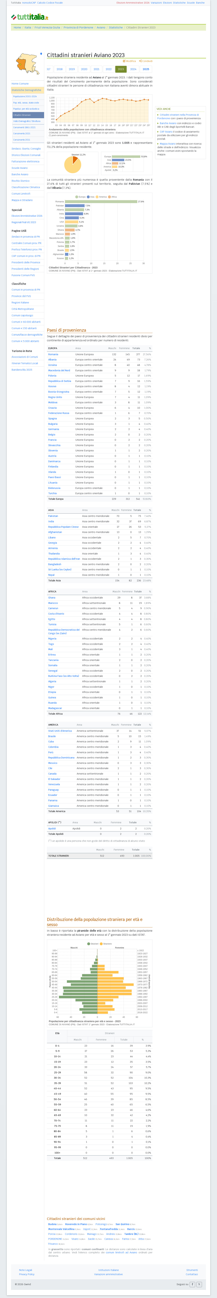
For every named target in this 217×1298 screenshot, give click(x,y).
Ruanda (52, 702)
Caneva (112, 1238)
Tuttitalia (16, 2)
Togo (51, 644)
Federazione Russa (58, 413)
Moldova (52, 402)
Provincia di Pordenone (78, 27)
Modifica (129, 61)
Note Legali (25, 1270)
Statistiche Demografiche (26, 90)
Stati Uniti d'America (60, 730)
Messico (52, 763)
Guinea (52, 697)
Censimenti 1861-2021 (24, 127)
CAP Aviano (166, 131)
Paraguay (53, 789)
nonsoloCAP (29, 2)
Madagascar (55, 708)
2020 (84, 69)
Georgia (52, 542)
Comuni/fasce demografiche (27, 334)
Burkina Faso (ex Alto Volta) (63, 676)
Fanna (129, 1238)
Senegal (52, 670)
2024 (133, 69)
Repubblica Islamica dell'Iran (64, 558)
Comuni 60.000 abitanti (26, 321)
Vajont (90, 1229)
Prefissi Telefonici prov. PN (27, 249)
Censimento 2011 (21, 139)
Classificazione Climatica (26, 187)
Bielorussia (54, 488)
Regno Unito (55, 397)
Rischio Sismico (20, 180)
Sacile (95, 1238)
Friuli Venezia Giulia (47, 27)
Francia (52, 439)
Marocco (53, 603)
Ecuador (52, 795)
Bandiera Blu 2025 (22, 369)
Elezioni (167, 2)
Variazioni (156, 2)
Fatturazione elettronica (25, 161)
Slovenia (53, 450)
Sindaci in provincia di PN (26, 236)
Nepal (51, 574)
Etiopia (52, 692)
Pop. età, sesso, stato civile (26, 102)
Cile (50, 768)
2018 (60, 69)
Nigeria (52, 638)
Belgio (51, 434)
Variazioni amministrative (108, 1274)
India (51, 521)
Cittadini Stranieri (22, 115)
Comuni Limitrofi (21, 193)
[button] (192, 1284)
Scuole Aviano (20, 167)
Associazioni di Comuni (25, 356)
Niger (51, 686)
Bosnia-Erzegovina (58, 391)
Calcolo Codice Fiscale (50, 2)
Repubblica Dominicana (61, 757)
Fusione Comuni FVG (23, 275)
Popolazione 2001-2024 (25, 96)
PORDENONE (58, 1238)
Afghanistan (55, 532)
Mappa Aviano (168, 143)
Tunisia (52, 624)
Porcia (55, 1234)
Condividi (145, 61)
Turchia (52, 493)
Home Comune (20, 83)
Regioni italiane (20, 302)
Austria (52, 455)
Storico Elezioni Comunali (26, 155)
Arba (145, 1238)
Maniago (95, 1234)
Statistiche (179, 2)
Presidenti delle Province (26, 262)
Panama (52, 800)
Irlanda (52, 472)
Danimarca (54, 461)
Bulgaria (52, 423)
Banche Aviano (20, 174)
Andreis (114, 1234)
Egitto (51, 619)
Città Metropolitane (23, 308)
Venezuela (54, 784)
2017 (47, 69)
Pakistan (53, 516)
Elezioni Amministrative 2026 (133, 2)
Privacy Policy (26, 1274)
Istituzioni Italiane (108, 1270)
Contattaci (192, 1274)
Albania (52, 359)
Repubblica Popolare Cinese (63, 526)
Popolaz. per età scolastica (26, 108)
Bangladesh (54, 564)
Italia (28, 27)
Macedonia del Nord (59, 370)
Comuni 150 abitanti (24, 328)
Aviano (101, 27)
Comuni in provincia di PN (26, 289)
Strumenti (192, 1270)
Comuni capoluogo (22, 315)
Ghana (51, 597)
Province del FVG (21, 296)
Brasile (52, 736)
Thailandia (54, 553)
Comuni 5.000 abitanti (25, 341)
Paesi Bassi (54, 477)
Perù (50, 752)
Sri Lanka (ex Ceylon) (59, 569)
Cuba (51, 741)
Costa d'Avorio (56, 613)
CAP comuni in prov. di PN (26, 256)
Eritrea (52, 654)
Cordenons (74, 1234)
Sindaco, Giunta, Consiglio (26, 148)
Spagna (52, 418)
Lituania (52, 482)
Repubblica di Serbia (59, 381)
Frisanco (56, 1243)
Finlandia (53, 466)
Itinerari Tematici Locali (25, 363)
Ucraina (52, 365)
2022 (109, 69)
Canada (52, 773)
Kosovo (52, 386)
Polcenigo (104, 1224)
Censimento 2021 (21, 133)
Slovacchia (54, 445)
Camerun (53, 608)
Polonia (52, 375)
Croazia (52, 407)
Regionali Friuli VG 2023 (24, 222)
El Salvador (54, 779)
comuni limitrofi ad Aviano (121, 1252)
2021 (96, 69)
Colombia (53, 746)
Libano (52, 537)
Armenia (53, 548)
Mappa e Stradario (22, 200)
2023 (121, 69)
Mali (50, 649)
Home (17, 27)
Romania (53, 354)
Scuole (191, 2)
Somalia (52, 665)
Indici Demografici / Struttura (26, 121)
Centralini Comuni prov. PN (26, 243)
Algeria (52, 681)
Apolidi (52, 828)
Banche (200, 2)
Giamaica (53, 805)
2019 (72, 69)
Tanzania (53, 660)
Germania (53, 429)
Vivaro (78, 1238)
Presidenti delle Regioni (25, 268)
